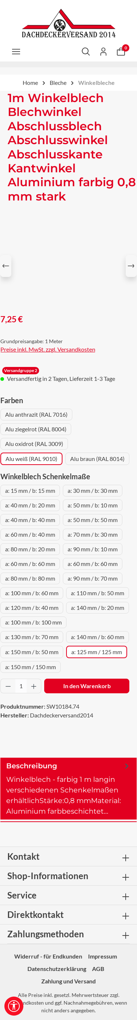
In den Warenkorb (87, 685)
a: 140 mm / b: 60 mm (97, 636)
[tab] (68, 789)
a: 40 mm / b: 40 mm (30, 519)
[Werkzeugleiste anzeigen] (13, 1006)
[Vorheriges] (5, 266)
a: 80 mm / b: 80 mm (30, 578)
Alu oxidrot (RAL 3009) (34, 443)
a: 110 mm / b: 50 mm (97, 592)
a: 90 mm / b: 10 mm (93, 548)
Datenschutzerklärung (56, 968)
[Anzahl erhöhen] (34, 686)
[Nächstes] (131, 266)
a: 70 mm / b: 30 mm (93, 534)
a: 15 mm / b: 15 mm (30, 490)
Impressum (102, 956)
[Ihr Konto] (103, 51)
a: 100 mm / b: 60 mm (31, 592)
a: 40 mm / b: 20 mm (30, 505)
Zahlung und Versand (68, 981)
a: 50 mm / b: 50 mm (93, 519)
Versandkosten (27, 1003)
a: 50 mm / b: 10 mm (93, 505)
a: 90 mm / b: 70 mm (93, 578)
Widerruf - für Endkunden (48, 956)
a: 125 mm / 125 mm (96, 651)
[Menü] (16, 51)
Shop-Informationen (47, 875)
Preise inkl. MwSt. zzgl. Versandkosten (47, 349)
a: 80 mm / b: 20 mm (30, 548)
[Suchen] (86, 51)
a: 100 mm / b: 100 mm (33, 622)
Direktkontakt (35, 914)
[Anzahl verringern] (8, 686)
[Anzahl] (21, 686)
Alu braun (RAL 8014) (97, 458)
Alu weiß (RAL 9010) (31, 458)
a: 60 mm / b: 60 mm (30, 563)
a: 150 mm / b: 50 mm (31, 651)
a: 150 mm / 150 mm (30, 666)
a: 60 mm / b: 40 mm (30, 534)
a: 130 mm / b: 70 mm (31, 636)
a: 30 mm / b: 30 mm (93, 490)
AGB (98, 968)
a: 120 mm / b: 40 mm (31, 607)
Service (22, 895)
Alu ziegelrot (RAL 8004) (35, 428)
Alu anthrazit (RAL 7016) (36, 414)
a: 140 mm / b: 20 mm (97, 607)
